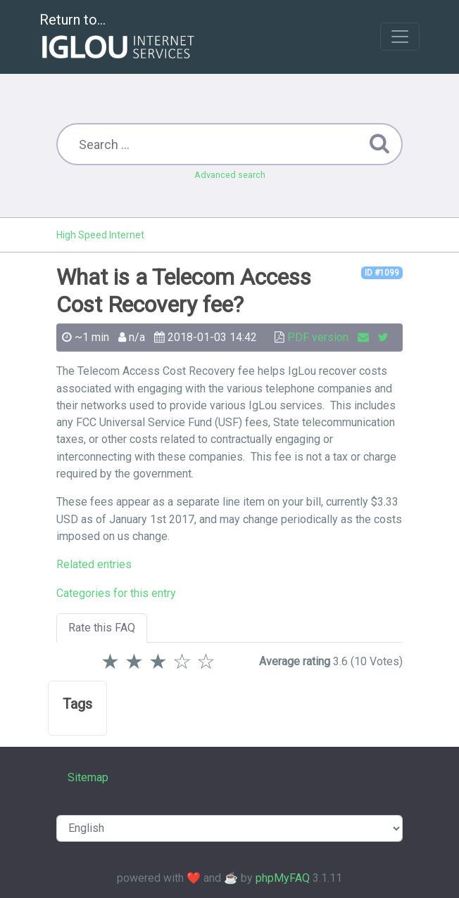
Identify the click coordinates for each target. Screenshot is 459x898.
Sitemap (88, 777)
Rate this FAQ (101, 627)
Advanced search (229, 174)
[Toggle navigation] (400, 37)
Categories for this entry (116, 593)
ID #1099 (382, 273)
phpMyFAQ (283, 878)
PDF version (317, 337)
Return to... (118, 37)
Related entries (94, 564)
